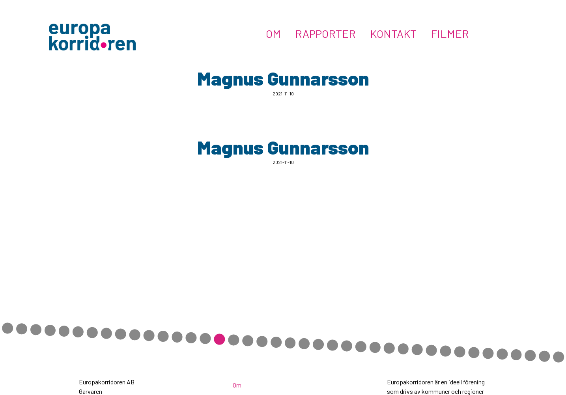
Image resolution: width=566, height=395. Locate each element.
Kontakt (393, 33)
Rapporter (325, 33)
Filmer (450, 33)
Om (273, 33)
